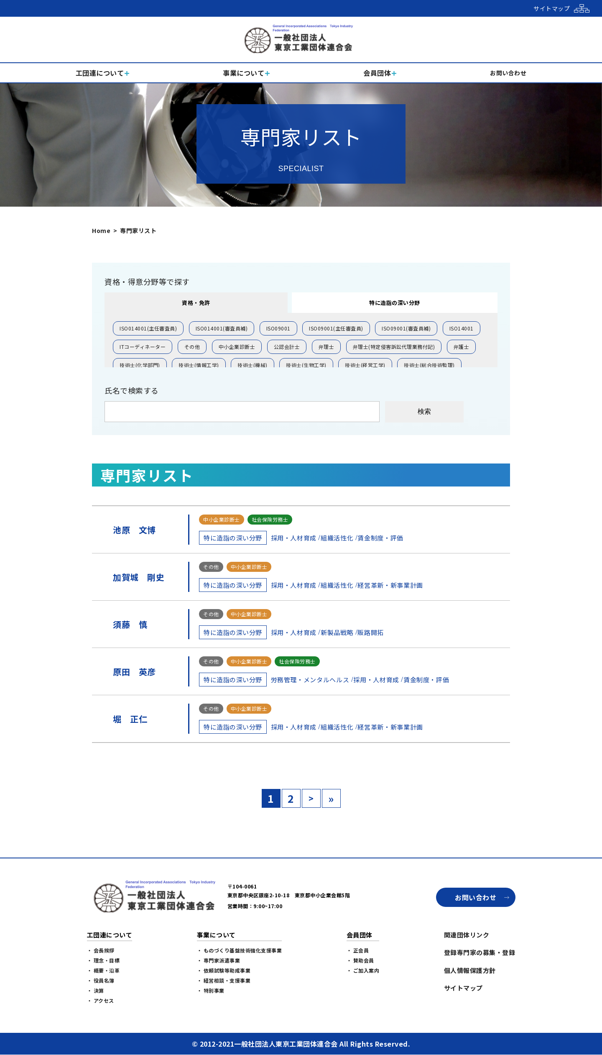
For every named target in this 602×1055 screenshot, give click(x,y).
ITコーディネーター (143, 346)
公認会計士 (287, 346)
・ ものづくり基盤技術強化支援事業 (239, 950)
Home (101, 230)
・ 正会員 (358, 950)
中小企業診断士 (237, 346)
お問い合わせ (475, 897)
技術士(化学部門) (140, 365)
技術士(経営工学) (365, 365)
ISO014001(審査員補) (222, 328)
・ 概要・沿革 (103, 970)
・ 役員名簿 (101, 980)
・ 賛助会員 (360, 960)
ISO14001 (461, 328)
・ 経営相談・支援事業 (224, 980)
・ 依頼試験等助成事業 (224, 970)
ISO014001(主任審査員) (148, 328)
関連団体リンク (467, 934)
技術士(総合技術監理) (429, 365)
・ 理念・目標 (103, 960)
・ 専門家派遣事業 (218, 960)
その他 (192, 346)
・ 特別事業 (210, 990)
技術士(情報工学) (199, 365)
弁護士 (461, 346)
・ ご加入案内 (363, 970)
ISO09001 (278, 328)
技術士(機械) (252, 365)
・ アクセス (100, 1000)
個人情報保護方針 (470, 970)
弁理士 (326, 346)
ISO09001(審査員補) (406, 328)
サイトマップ (463, 987)
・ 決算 (95, 990)
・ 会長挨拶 (101, 950)
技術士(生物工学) (306, 365)
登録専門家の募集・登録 (479, 952)
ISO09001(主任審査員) (336, 328)
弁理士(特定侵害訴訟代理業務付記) (394, 346)
